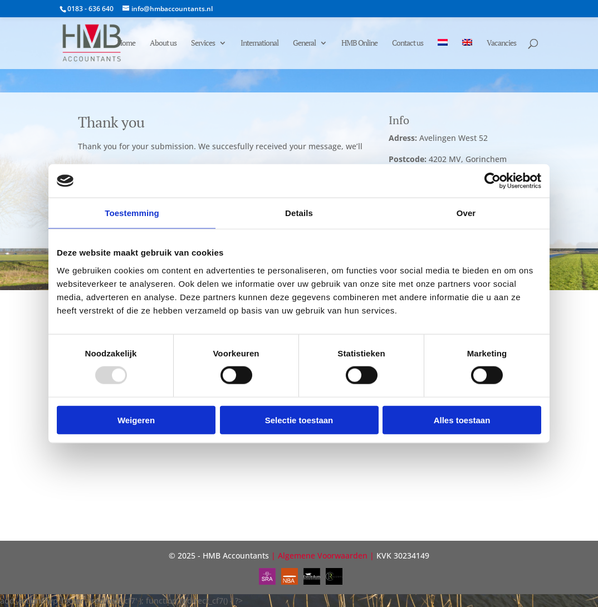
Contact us (407, 43)
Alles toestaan (462, 419)
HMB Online (359, 43)
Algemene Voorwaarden (322, 555)
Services (203, 43)
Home (126, 43)
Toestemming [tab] (132, 213)
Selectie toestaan (299, 419)
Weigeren (136, 419)
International (259, 43)
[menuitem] (443, 54)
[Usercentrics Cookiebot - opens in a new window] (492, 181)
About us (163, 43)
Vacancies (501, 43)
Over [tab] (466, 213)
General (304, 43)
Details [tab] (299, 213)
